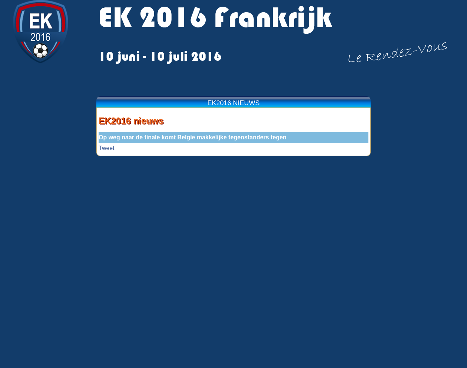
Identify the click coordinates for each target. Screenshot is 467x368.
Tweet (107, 148)
